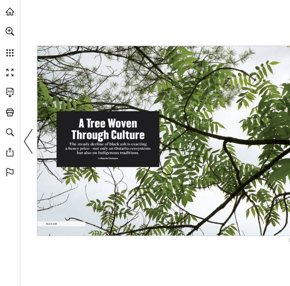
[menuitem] (10, 41)
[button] (10, 31)
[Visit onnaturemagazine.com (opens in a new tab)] (10, 11)
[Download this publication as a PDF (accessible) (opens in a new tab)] (10, 92)
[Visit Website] (161, 226)
